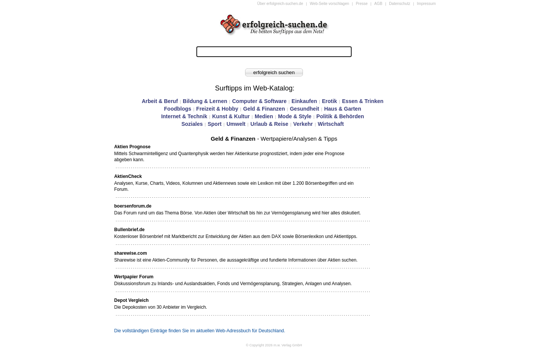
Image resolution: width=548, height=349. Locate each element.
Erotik (329, 101)
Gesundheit (304, 109)
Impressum (426, 4)
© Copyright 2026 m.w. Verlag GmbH (274, 345)
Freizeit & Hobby (217, 109)
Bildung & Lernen (205, 101)
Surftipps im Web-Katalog (254, 88)
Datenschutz (399, 4)
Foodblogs (177, 109)
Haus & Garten (342, 109)
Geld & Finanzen (264, 109)
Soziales (192, 124)
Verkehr (303, 124)
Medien (264, 116)
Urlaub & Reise (269, 124)
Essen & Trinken (363, 101)
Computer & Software (259, 101)
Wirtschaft (331, 124)
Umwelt (235, 124)
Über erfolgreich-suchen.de (280, 4)
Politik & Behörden (340, 116)
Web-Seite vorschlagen (329, 4)
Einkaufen (304, 101)
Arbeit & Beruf (160, 101)
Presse (362, 4)
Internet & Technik (184, 116)
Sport (215, 124)
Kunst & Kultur (231, 116)
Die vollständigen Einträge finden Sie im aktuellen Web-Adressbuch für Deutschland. (199, 330)
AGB (378, 4)
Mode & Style (294, 116)
